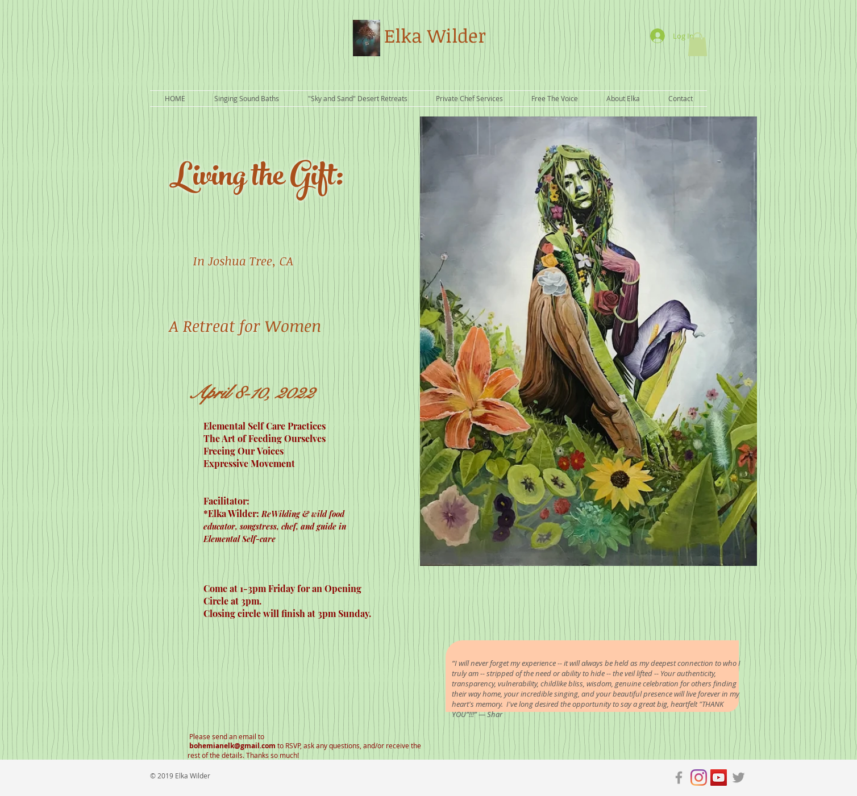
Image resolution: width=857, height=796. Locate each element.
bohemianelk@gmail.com (232, 746)
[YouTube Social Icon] (718, 777)
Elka (405, 35)
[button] (698, 44)
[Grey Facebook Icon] (679, 777)
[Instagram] (698, 777)
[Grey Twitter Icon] (738, 777)
